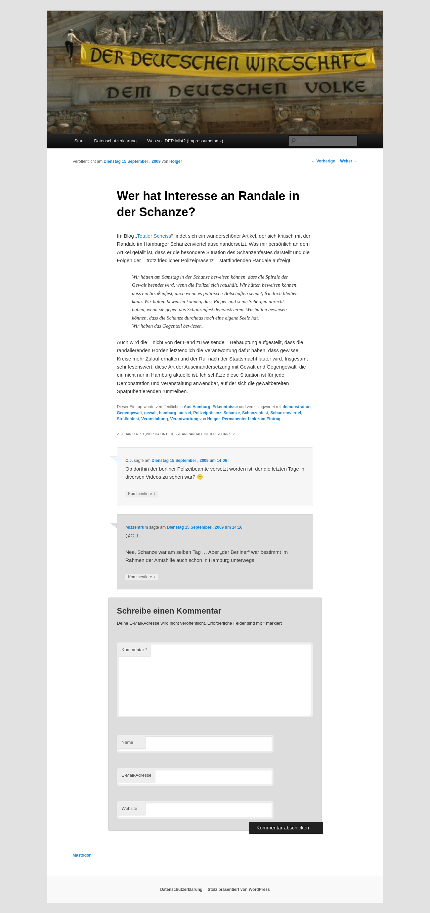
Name (127, 742)
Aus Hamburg (197, 406)
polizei (184, 413)
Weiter (348, 161)
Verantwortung (184, 419)
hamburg (167, 413)
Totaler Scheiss (154, 236)
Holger (175, 161)
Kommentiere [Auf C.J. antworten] (141, 494)
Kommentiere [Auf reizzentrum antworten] (141, 577)
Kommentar (134, 649)
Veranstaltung (154, 419)
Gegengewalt (129, 413)
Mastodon (82, 855)
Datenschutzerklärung (115, 140)
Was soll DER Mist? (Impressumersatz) (185, 140)
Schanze (231, 413)
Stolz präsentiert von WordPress (239, 889)
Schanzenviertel (285, 413)
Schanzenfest (255, 413)
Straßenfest (128, 419)
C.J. (129, 460)
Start (78, 140)
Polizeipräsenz (207, 413)
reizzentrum (136, 527)
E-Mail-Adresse (137, 775)
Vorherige (323, 161)
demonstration (296, 406)
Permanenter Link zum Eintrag (251, 419)
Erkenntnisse (225, 406)
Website (129, 808)
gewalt (150, 413)
